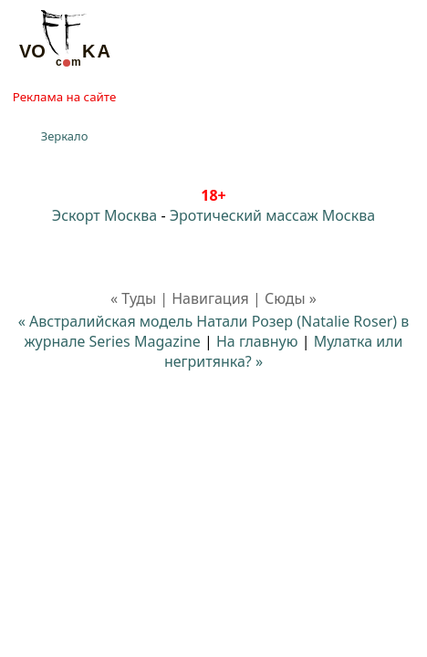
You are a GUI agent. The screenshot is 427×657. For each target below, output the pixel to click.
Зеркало (65, 136)
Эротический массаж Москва (272, 215)
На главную (257, 341)
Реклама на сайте (64, 97)
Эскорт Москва (104, 215)
